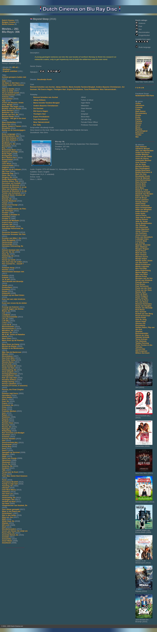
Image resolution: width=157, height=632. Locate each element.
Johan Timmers (141, 231)
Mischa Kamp (141, 276)
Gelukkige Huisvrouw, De (12, 228)
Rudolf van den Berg (144, 314)
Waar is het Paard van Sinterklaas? (11, 512)
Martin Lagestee (142, 266)
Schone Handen (8, 439)
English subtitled (10, 71)
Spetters (5, 454)
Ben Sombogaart (142, 168)
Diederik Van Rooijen (144, 194)
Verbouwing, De (8, 498)
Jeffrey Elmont (141, 219)
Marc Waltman (141, 247)
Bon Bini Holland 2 (10, 140)
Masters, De (7, 332)
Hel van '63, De (8, 252)
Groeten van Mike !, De (11, 238)
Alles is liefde (7, 91)
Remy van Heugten (143, 306)
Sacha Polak (140, 318)
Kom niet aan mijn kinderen (13, 299)
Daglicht (5, 167)
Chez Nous (6, 164)
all (17, 67)
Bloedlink (6, 128)
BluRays (6, 69)
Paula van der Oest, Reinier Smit (143, 291)
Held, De (5, 254)
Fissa (4, 207)
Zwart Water (7, 541)
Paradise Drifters (9, 380)
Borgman (6, 142)
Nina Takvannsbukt (108, 89)
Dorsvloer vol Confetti (11, 183)
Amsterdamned (8, 95)
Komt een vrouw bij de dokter (14, 303)
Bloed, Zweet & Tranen (11, 126)
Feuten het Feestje (10, 205)
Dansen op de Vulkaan (11, 169)
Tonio (4, 480)
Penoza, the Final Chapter (13, 389)
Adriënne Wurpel (142, 149)
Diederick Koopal (142, 192)
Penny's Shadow (9, 384)
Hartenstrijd (7, 244)
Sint (3, 441)
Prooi (4, 409)
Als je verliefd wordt (10, 93)
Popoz (4, 403)
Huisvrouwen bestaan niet (13, 272)
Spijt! (4, 456)
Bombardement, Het (10, 136)
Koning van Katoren (10, 307)
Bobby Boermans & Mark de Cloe (143, 173)
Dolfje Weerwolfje (9, 179)
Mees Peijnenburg (143, 270)
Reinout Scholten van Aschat (42, 87)
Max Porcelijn (141, 268)
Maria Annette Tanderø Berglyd (82, 87)
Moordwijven (7, 356)
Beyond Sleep (8, 116)
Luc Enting (140, 243)
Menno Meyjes (141, 272)
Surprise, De (7, 466)
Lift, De (5, 319)
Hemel (4, 258)
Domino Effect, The (10, 181)
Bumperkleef (7, 160)
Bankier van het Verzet (11, 109)
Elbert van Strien (142, 196)
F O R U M (139, 88)
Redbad (5, 421)
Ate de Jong (140, 164)
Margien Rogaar (142, 249)
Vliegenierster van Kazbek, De (14, 505)
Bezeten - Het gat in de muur (14, 118)
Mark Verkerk (141, 255)
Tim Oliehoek (141, 341)
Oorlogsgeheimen (9, 374)
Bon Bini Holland (9, 138)
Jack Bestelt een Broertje (12, 281)
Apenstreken (7, 99)
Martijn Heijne (141, 259)
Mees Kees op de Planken (13, 340)
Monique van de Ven (144, 278)
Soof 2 (4, 450)
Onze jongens (8, 372)
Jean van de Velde (143, 217)
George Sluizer (141, 202)
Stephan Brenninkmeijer (141, 332)
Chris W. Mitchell (142, 178)
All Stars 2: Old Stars (11, 83)
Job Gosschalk (141, 227)
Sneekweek (7, 444)
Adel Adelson (141, 147)
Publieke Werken (9, 411)
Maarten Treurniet (142, 245)
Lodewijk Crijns (141, 239)
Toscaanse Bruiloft (10, 482)
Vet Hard (5, 503)
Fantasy (138, 121)
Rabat (4, 415)
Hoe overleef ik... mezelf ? (13, 264)
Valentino (6, 492)
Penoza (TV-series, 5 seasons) (14, 386)
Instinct (5, 276)
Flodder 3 (6, 219)
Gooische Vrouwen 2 (10, 232)
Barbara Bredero (142, 166)
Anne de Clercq (141, 158)
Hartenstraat (7, 242)
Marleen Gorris (141, 257)
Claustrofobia (7, 165)
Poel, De (5, 401)
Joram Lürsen (141, 235)
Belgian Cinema (8, 22)
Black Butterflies (9, 122)
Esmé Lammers (142, 200)
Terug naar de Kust (10, 472)
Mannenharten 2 (9, 329)
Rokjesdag (6, 431)
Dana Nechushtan (142, 180)
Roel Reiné (140, 310)
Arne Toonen (140, 162)
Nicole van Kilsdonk (143, 280)
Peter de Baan (141, 294)
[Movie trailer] (69, 48)
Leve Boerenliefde (9, 317)
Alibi (4, 81)
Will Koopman (141, 351)
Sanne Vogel (140, 321)
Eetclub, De (7, 199)
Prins (4, 407)
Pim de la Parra (141, 300)
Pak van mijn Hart (9, 378)
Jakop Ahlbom (62, 87)
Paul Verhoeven (142, 286)
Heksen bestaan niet (10, 250)
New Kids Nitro (8, 358)
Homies (5, 270)
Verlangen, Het (8, 499)
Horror (138, 125)
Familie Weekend (9, 201)
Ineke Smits (140, 213)
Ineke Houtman (141, 211)
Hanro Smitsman (142, 206)
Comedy (138, 107)
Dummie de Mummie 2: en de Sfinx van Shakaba (14, 188)
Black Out (6, 124)
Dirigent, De (7, 177)
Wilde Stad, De (8, 521)
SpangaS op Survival (11, 452)
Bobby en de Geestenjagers (13, 130)
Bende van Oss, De (10, 114)
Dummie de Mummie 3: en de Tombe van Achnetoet (14, 192)
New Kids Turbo (8, 360)
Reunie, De (6, 427)
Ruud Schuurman (142, 316)
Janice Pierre (141, 215)
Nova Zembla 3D (9, 366)
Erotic (138, 117)
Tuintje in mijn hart (10, 484)
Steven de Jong (141, 335)
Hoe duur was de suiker (12, 262)
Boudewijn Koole (142, 176)
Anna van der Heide (143, 156)
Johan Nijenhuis (142, 229)
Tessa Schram (141, 339)
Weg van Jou (7, 517)
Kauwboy (6, 289)
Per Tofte (37, 125)
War (137, 137)
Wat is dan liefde (9, 515)
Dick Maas (139, 188)
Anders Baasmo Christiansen (108, 87)
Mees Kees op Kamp (10, 344)
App (3, 101)
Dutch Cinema (8, 20)
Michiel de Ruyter (9, 346)
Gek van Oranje (8, 226)
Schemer (5, 437)
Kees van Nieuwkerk (144, 237)
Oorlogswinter (8, 376)
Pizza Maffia (7, 397)
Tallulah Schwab (142, 337)
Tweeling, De (7, 486)
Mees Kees (6, 338)
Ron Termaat (140, 312)
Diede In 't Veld (141, 190)
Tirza (4, 474)
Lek (3, 313)
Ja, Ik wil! (6, 279)
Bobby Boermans (142, 170)
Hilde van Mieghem (143, 209)
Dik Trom (6, 171)
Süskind (5, 468)
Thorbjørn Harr (60, 89)
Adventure (139, 105)
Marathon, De (7, 331)
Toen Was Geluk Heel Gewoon (14, 476)
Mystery (138, 129)
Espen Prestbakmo (75, 89)
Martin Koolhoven (142, 265)
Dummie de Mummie (10, 185)
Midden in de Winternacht (13, 348)
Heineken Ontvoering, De (12, 246)
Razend (5, 419)
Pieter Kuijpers (141, 296)
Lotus (4, 323)
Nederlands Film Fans (144, 96)
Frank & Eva (7, 222)
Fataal (4, 203)
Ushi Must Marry (9, 490)
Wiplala (5, 523)
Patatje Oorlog (8, 382)
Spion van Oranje (9, 458)
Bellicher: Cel (7, 112)
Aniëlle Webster (142, 154)
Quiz (4, 413)
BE (14, 67)
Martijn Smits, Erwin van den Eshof (143, 262)
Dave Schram (141, 182)
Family (138, 119)
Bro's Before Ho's (9, 158)
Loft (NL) (5, 321)
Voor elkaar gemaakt (10, 509)
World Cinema (8, 24)
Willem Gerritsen (142, 353)
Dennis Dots (140, 186)
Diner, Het (6, 175)
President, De (7, 405)
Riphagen (6, 429)
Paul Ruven (140, 284)
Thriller (138, 135)
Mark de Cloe (141, 253)
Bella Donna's (8, 110)
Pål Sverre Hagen (45, 89)
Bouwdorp (6, 146)
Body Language (8, 134)
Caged (4, 162)
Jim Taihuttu (140, 225)
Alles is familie (8, 89)
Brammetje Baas (9, 150)
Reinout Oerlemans (143, 304)
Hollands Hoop (8, 268)
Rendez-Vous (7, 423)
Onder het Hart (8, 368)
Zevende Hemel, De (10, 535)
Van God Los (7, 494)
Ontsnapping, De (9, 370)
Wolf (4, 527)
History (138, 123)
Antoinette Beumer (143, 160)
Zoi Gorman (38, 108)
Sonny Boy (6, 446)
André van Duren (142, 153)
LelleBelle (6, 315)
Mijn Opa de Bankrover (11, 352)
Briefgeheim (7, 156)
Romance (139, 133)
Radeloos (6, 417)
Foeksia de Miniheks (10, 220)
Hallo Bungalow (8, 240)
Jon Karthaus (141, 233)
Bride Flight (7, 154)
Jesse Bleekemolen (143, 223)
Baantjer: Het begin (10, 107)
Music (138, 127)
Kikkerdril (6, 293)
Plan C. (5, 399)
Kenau (4, 291)
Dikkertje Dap (7, 173)
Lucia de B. (7, 325)
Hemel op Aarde (8, 260)
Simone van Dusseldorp (140, 324)
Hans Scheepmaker (143, 208)
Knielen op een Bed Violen (13, 295)
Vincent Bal (140, 349)
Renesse (5, 425)
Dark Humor (140, 111)
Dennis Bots (140, 184)
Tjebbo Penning (142, 343)
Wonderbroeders (9, 529)
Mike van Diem (141, 274)
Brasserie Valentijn (10, 152)
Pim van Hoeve (141, 302)
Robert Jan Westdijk (143, 308)
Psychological (141, 131)
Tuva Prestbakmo (91, 89)
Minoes (5, 354)
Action (138, 103)
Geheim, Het (7, 224)
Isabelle (5, 277)
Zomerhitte (6, 539)
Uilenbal (5, 488)
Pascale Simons (142, 282)
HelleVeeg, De (8, 256)
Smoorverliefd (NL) (10, 443)
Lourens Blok (141, 241)
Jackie (4, 285)
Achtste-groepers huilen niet (14, 77)
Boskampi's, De (8, 144)
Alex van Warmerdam (144, 151)
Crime (138, 109)
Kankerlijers (7, 287)
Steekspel (6, 462)
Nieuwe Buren (8, 362)
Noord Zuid (6, 364)
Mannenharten (8, 327)
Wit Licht (5, 525)
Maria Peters (140, 251)
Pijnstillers (6, 395)
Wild (4, 519)
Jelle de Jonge (141, 221)
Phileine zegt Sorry (10, 393)
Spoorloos (6, 460)
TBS (3, 470)
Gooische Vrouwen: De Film (14, 234)
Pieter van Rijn (141, 298)
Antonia (5, 97)
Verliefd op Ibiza (9, 501)
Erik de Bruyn (141, 198)
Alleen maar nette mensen (13, 85)
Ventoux (5, 496)
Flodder (5, 213)
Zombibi (5, 537)
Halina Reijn (140, 204)
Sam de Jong (141, 320)
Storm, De (6, 464)
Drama (138, 115)
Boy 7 (4, 148)
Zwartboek (6, 543)
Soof (4, 448)
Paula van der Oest (143, 288)
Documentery (141, 113)
